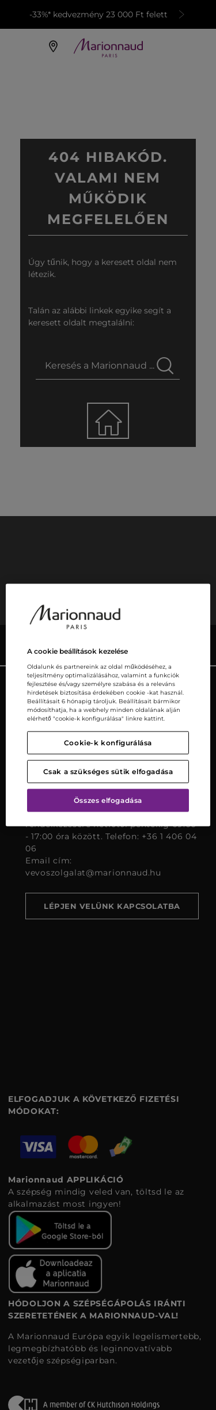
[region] (108, 705)
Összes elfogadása (108, 799)
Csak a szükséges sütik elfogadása (108, 771)
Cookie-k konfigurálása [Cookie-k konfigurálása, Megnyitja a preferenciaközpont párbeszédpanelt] (108, 742)
